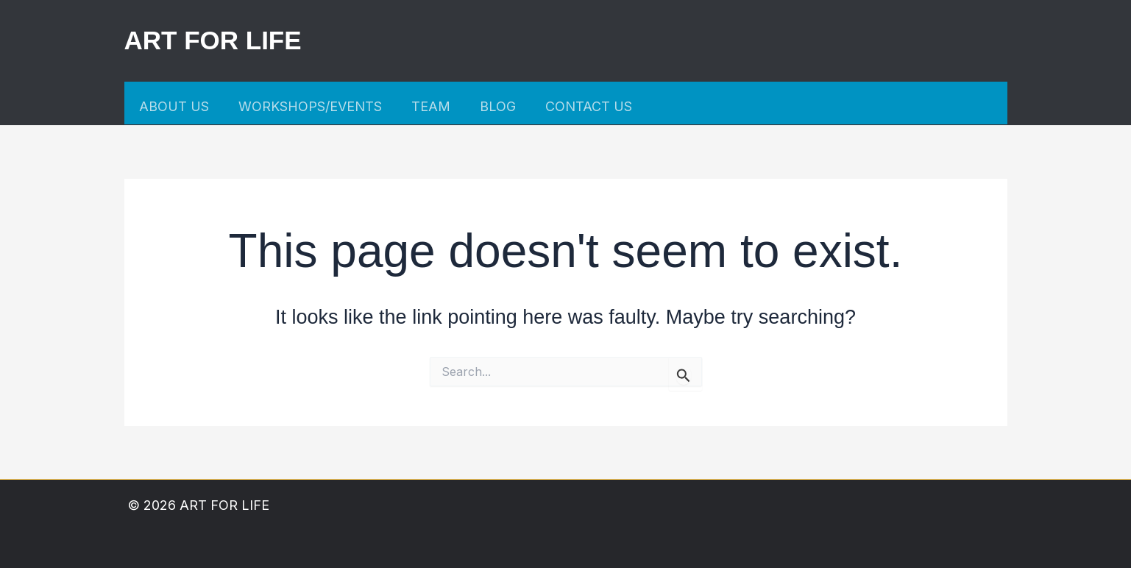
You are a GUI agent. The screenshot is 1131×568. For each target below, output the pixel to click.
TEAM (430, 106)
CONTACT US (588, 106)
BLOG (498, 106)
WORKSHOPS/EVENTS (310, 106)
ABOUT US (174, 106)
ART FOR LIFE (213, 40)
